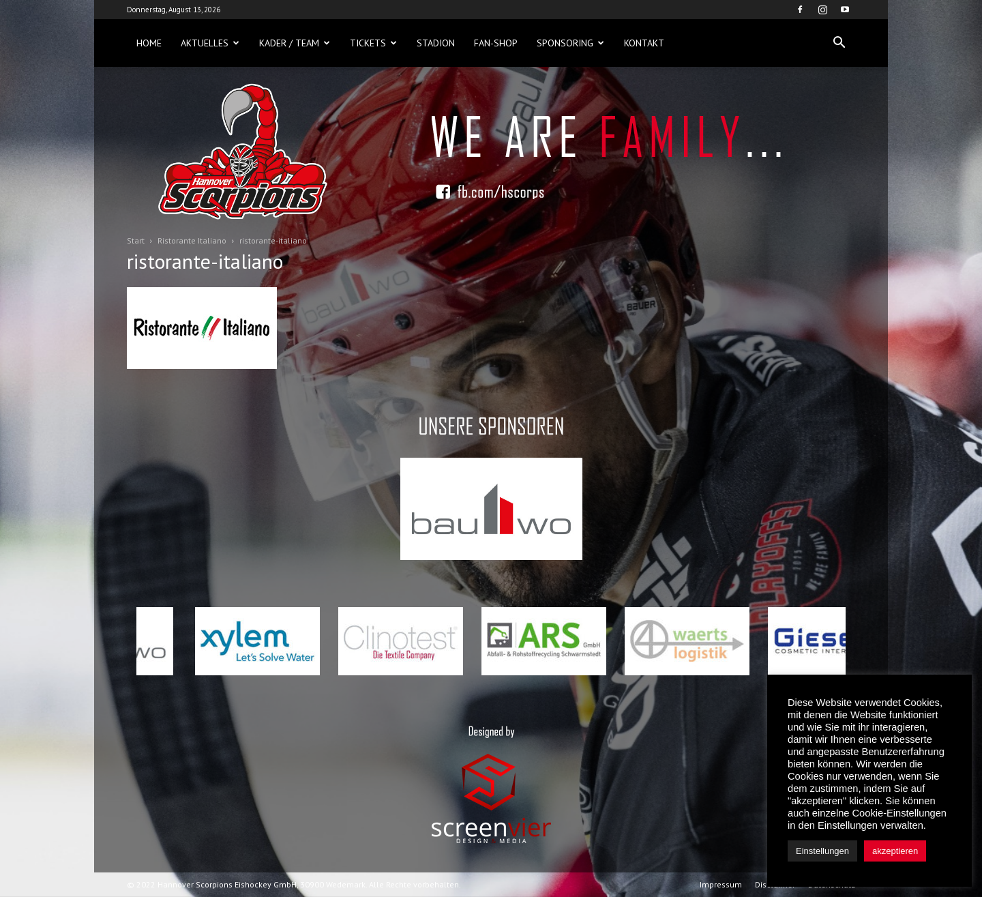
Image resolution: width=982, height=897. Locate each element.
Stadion (436, 43)
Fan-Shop (496, 43)
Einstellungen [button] (822, 851)
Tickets (373, 43)
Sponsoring (570, 43)
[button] (838, 43)
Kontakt (644, 43)
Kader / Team (294, 43)
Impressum (721, 884)
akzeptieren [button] (895, 851)
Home (149, 43)
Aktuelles (210, 43)
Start (136, 240)
